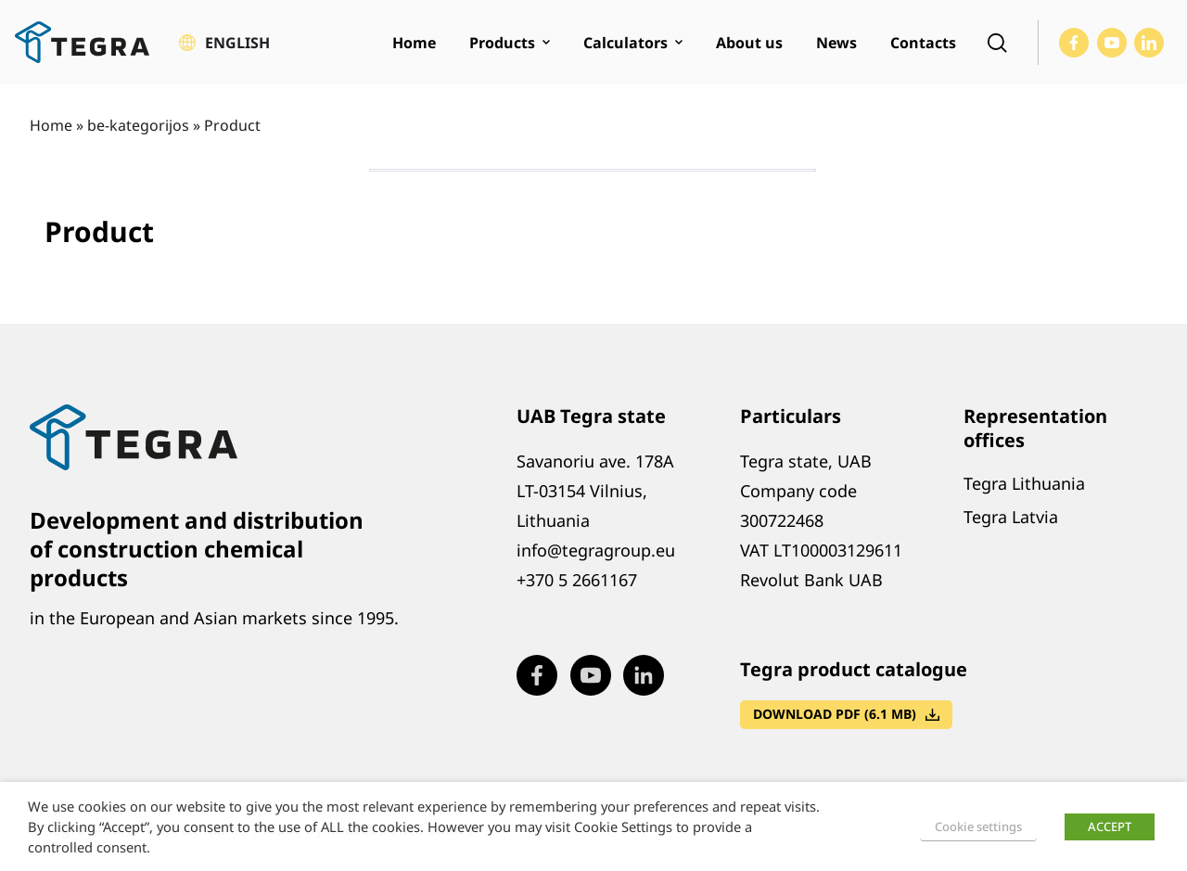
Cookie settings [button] (978, 826)
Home (51, 125)
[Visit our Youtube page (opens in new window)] (1112, 43)
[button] (224, 42)
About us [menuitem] (749, 42)
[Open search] (997, 43)
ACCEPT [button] (1109, 826)
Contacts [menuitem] (923, 42)
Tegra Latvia (1011, 517)
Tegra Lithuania (1024, 483)
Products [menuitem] (502, 42)
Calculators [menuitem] (625, 42)
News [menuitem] (836, 42)
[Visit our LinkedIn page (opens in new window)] (1149, 43)
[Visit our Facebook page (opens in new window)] (1074, 43)
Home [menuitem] (414, 42)
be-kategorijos (138, 125)
